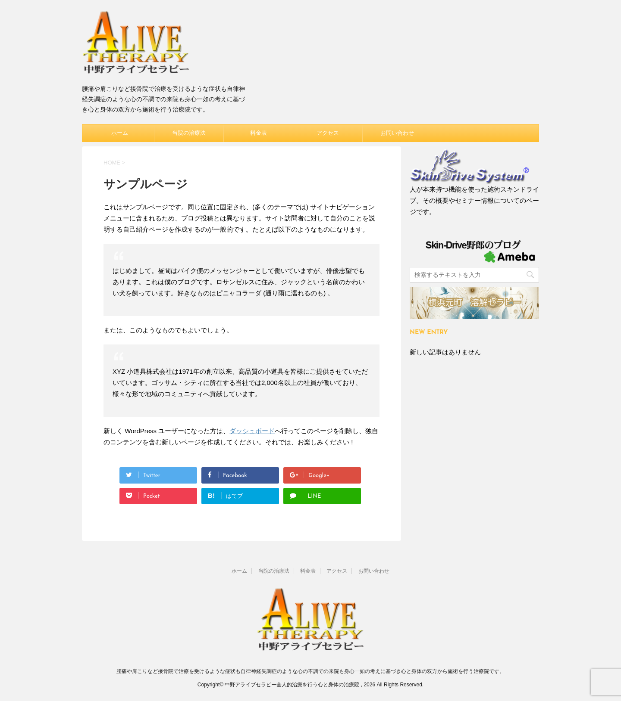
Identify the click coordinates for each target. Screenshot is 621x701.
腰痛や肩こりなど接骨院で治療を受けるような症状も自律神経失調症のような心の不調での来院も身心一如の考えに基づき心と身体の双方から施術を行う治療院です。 (310, 671)
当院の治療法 (189, 133)
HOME (112, 162)
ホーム (119, 133)
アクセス (328, 133)
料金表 (258, 133)
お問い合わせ (397, 133)
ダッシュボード (252, 430)
